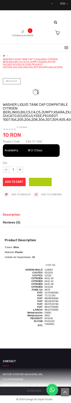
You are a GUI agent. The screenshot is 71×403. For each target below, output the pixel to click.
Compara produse (22, 35)
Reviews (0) (11, 222)
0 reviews (22, 127)
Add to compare (48, 194)
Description (11, 214)
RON (64, 3)
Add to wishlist (17, 194)
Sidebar (11, 81)
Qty (5, 163)
